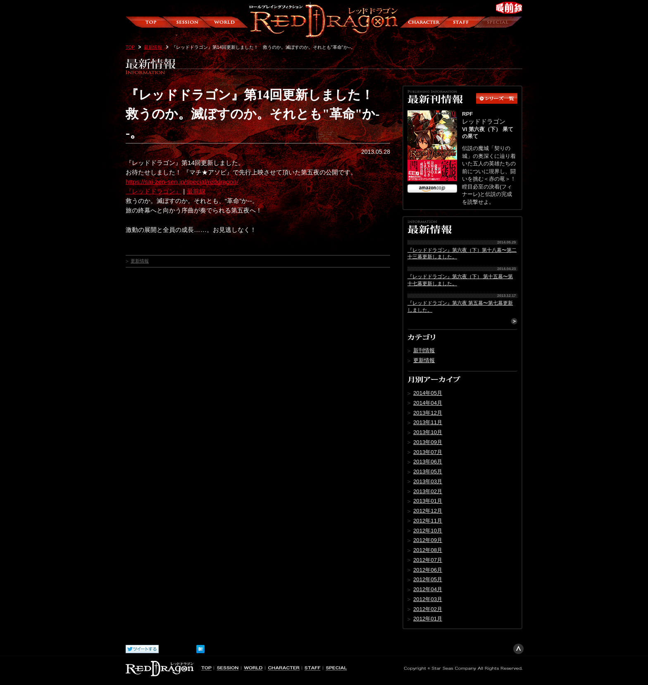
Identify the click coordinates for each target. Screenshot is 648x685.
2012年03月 (427, 599)
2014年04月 (427, 403)
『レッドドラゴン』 (153, 191)
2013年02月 (427, 491)
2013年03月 (427, 481)
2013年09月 (427, 442)
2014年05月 (427, 393)
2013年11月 (427, 422)
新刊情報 (424, 350)
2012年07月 (427, 560)
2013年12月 (427, 413)
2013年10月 (427, 432)
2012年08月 (427, 550)
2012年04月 (427, 589)
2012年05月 (427, 579)
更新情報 (140, 260)
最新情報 (153, 47)
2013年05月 (427, 471)
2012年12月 (427, 511)
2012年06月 (427, 570)
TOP (130, 47)
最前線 (196, 191)
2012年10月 (427, 530)
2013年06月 (427, 461)
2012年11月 (427, 521)
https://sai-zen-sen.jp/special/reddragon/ (182, 181)
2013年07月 (427, 452)
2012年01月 (427, 619)
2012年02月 (427, 609)
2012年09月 (427, 540)
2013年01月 (427, 501)
